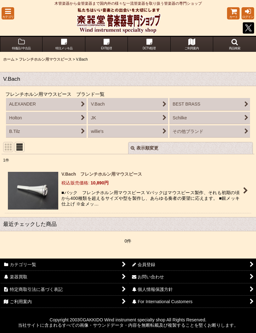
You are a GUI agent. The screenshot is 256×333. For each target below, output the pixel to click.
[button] (8, 13)
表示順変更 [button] (144, 147)
